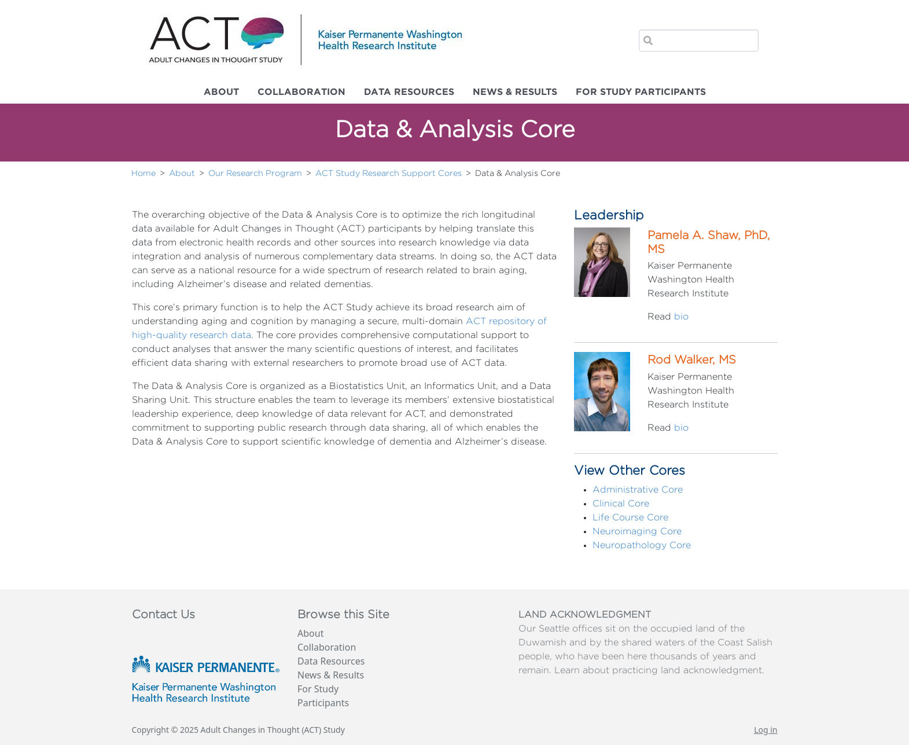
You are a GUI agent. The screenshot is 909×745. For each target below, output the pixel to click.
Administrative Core (637, 489)
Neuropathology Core (641, 545)
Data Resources (409, 92)
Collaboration (301, 92)
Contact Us (163, 615)
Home (143, 173)
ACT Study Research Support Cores (388, 173)
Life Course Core (630, 517)
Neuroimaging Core (637, 531)
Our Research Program (255, 173)
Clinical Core (620, 503)
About (221, 92)
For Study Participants (641, 92)
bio (681, 316)
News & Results (515, 92)
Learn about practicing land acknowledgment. (659, 670)
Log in (765, 729)
